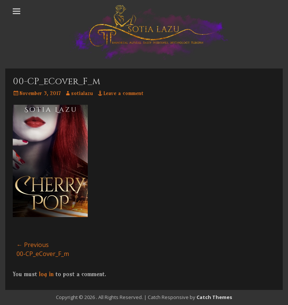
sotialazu (82, 93)
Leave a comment (123, 93)
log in (46, 274)
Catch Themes (214, 297)
